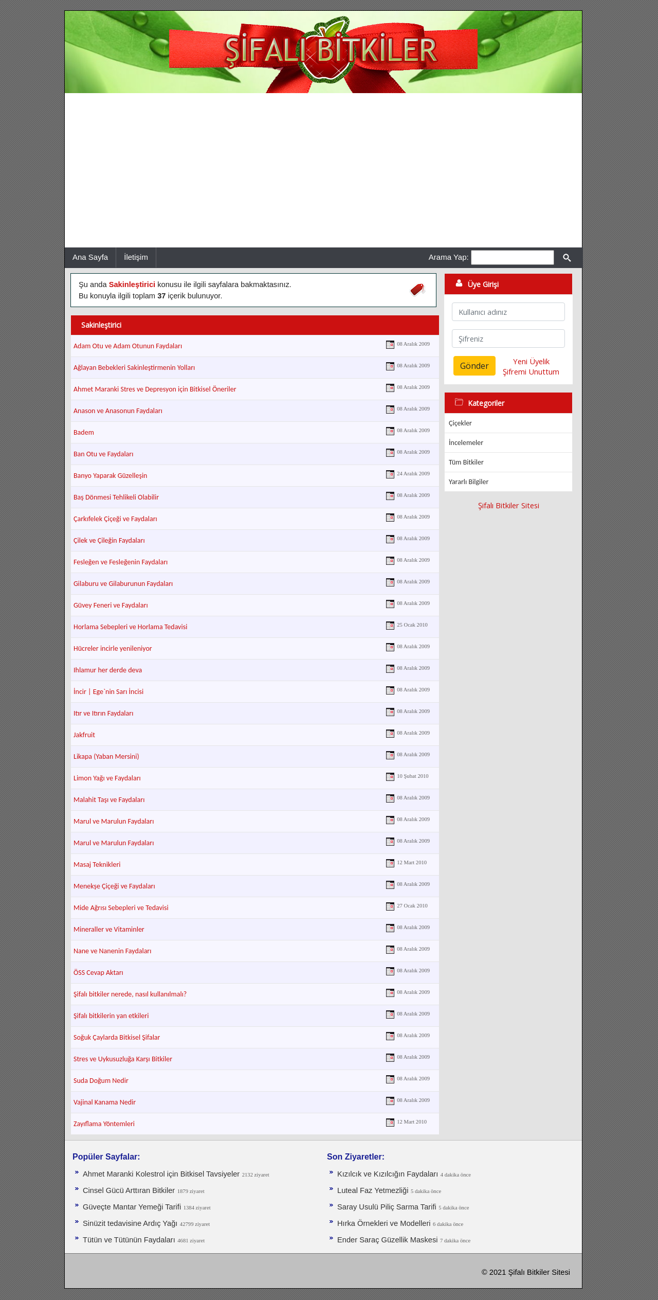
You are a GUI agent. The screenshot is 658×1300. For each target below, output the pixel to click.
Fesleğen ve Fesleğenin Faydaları (121, 562)
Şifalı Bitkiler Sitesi (508, 505)
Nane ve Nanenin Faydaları (112, 951)
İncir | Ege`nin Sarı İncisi (108, 691)
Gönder (474, 365)
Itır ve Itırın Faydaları (103, 713)
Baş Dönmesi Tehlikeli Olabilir (116, 497)
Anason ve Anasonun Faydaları (118, 410)
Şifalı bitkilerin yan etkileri (111, 1015)
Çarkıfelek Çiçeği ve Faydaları (115, 518)
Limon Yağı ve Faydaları (107, 778)
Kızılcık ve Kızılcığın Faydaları (387, 1174)
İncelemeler (466, 442)
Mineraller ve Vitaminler (109, 929)
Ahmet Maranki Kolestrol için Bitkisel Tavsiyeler (161, 1174)
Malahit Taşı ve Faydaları (109, 799)
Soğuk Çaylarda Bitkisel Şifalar (117, 1037)
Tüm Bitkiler (466, 462)
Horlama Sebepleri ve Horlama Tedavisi (130, 626)
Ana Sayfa (90, 257)
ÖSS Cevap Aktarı (98, 972)
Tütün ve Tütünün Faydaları (129, 1240)
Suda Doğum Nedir (101, 1080)
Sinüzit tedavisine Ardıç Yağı (130, 1223)
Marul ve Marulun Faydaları (114, 821)
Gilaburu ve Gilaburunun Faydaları (123, 583)
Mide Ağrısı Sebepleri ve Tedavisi (121, 907)
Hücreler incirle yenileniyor (113, 648)
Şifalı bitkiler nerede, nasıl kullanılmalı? (130, 994)
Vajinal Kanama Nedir (105, 1102)
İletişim (136, 257)
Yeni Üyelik (531, 361)
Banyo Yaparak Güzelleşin (110, 475)
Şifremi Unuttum (531, 371)
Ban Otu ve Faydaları (103, 454)
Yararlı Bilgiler (468, 481)
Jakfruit (84, 735)
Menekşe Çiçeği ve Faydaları (114, 886)
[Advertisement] (323, 170)
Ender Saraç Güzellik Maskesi (387, 1240)
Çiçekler (460, 423)
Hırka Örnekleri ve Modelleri (384, 1223)
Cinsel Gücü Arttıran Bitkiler (129, 1190)
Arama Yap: (449, 257)
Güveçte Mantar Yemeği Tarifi (132, 1207)
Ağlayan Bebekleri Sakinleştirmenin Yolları (134, 367)
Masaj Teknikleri (97, 864)
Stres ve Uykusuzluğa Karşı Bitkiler (123, 1059)
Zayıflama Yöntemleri (104, 1123)
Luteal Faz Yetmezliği (373, 1190)
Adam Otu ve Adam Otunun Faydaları (128, 346)
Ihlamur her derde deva (108, 670)
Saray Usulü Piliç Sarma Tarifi (386, 1207)
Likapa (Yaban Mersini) (106, 756)
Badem (84, 432)
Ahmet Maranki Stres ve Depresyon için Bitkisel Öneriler (155, 389)
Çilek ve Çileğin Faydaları (109, 540)
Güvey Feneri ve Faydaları (111, 605)
